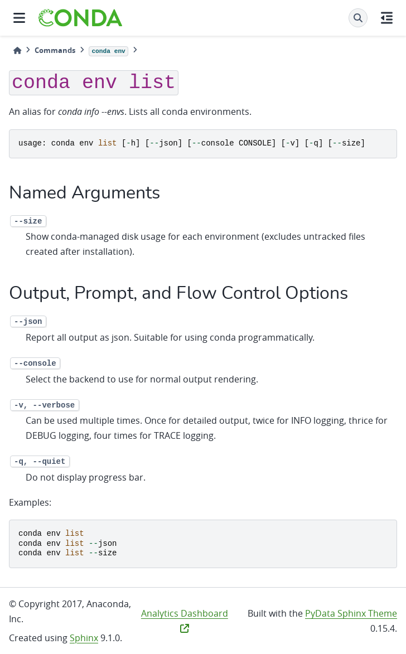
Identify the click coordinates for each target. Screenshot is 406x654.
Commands (55, 50)
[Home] (17, 50)
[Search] (358, 17)
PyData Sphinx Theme (351, 613)
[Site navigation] (19, 17)
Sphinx (84, 638)
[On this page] (386, 17)
